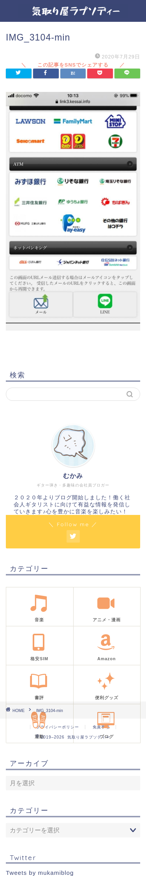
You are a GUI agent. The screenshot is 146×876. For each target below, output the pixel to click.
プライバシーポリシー (57, 727)
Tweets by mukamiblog (40, 872)
